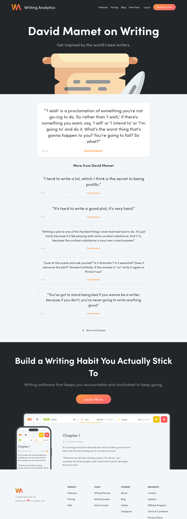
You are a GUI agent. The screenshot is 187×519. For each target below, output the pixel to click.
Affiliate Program (157, 505)
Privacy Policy (155, 517)
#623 (43, 192)
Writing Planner (102, 492)
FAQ (69, 505)
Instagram (126, 511)
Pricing (114, 7)
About (124, 492)
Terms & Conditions (158, 511)
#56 (42, 313)
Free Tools (134, 7)
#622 (45, 150)
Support (152, 499)
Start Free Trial (164, 7)
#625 (43, 248)
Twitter (124, 505)
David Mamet (93, 150)
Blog (123, 7)
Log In (147, 7)
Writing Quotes (102, 499)
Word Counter (101, 505)
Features (103, 7)
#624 (43, 216)
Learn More (93, 399)
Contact (152, 492)
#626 (43, 279)
